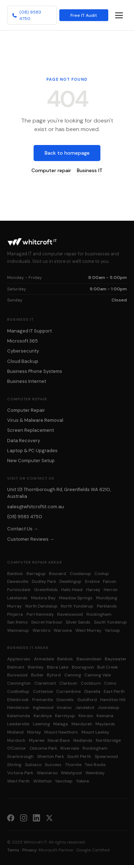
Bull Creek (107, 667)
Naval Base (59, 740)
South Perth (79, 756)
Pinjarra (15, 614)
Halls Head (72, 589)
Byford (54, 675)
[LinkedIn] (36, 817)
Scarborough (20, 756)
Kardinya (43, 716)
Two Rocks (95, 765)
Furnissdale (18, 589)
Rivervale (69, 748)
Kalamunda (18, 716)
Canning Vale (97, 675)
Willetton (42, 781)
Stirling (14, 765)
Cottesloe (43, 691)
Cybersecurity (23, 351)
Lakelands (17, 598)
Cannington (19, 683)
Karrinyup (65, 716)
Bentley (36, 667)
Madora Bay (43, 598)
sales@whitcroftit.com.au (35, 507)
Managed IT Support (29, 331)
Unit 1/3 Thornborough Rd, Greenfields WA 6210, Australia (59, 492)
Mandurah (81, 724)
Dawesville (17, 581)
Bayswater (115, 659)
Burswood (17, 675)
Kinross (86, 716)
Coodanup (80, 573)
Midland (15, 732)
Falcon (109, 581)
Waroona (63, 630)
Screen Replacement (30, 430)
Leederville (18, 724)
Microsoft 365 (22, 341)
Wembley (95, 773)
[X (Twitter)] (49, 817)
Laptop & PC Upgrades (32, 451)
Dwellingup (70, 581)
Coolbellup (18, 691)
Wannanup (18, 630)
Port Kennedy (40, 614)
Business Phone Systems (34, 371)
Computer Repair (26, 410)
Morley (34, 732)
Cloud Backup (22, 361)
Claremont (45, 683)
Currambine (68, 691)
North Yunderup (77, 606)
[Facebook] (10, 817)
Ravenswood (70, 614)
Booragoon (83, 667)
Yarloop (112, 630)
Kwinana (104, 716)
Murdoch (16, 740)
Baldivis (15, 573)
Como (110, 683)
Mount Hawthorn (61, 732)
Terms (13, 850)
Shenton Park (50, 756)
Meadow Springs (76, 598)
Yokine (82, 781)
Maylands (105, 724)
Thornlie (73, 765)
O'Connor (16, 748)
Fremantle (42, 699)
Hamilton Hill (112, 699)
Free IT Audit (83, 15)
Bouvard (57, 573)
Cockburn (91, 683)
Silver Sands (78, 622)
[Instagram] (23, 817)
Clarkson (68, 683)
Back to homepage (67, 153)
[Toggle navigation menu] (119, 15)
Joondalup (108, 707)
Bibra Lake (57, 667)
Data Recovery (23, 441)
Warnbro (41, 630)
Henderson (18, 707)
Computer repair (51, 170)
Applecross (18, 659)
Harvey (93, 589)
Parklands (107, 606)
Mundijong (106, 598)
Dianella (92, 691)
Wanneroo (47, 773)
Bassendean (88, 659)
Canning (72, 675)
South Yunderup (110, 622)
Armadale (44, 659)
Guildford (87, 699)
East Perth (114, 691)
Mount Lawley (95, 732)
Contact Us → (22, 529)
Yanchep (64, 781)
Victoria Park (20, 773)
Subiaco (33, 765)
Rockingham (98, 614)
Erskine (92, 581)
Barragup (36, 573)
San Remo (17, 622)
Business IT (90, 170)
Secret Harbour (47, 622)
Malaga (60, 724)
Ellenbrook (18, 699)
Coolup (101, 573)
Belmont (15, 667)
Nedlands (83, 740)
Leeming (41, 724)
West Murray (88, 630)
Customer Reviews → (30, 539)
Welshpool (71, 773)
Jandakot (84, 707)
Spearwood (106, 756)
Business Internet (26, 381)
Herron (111, 589)
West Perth (18, 781)
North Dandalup (41, 606)
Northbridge (108, 740)
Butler (37, 675)
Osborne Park (43, 748)
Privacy (29, 850)
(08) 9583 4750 (26, 15)
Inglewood (43, 707)
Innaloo (64, 707)
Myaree (36, 740)
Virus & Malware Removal (35, 420)
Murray (14, 606)
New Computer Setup (31, 461)
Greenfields (46, 589)
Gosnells (65, 699)
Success (53, 765)
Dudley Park (44, 581)
